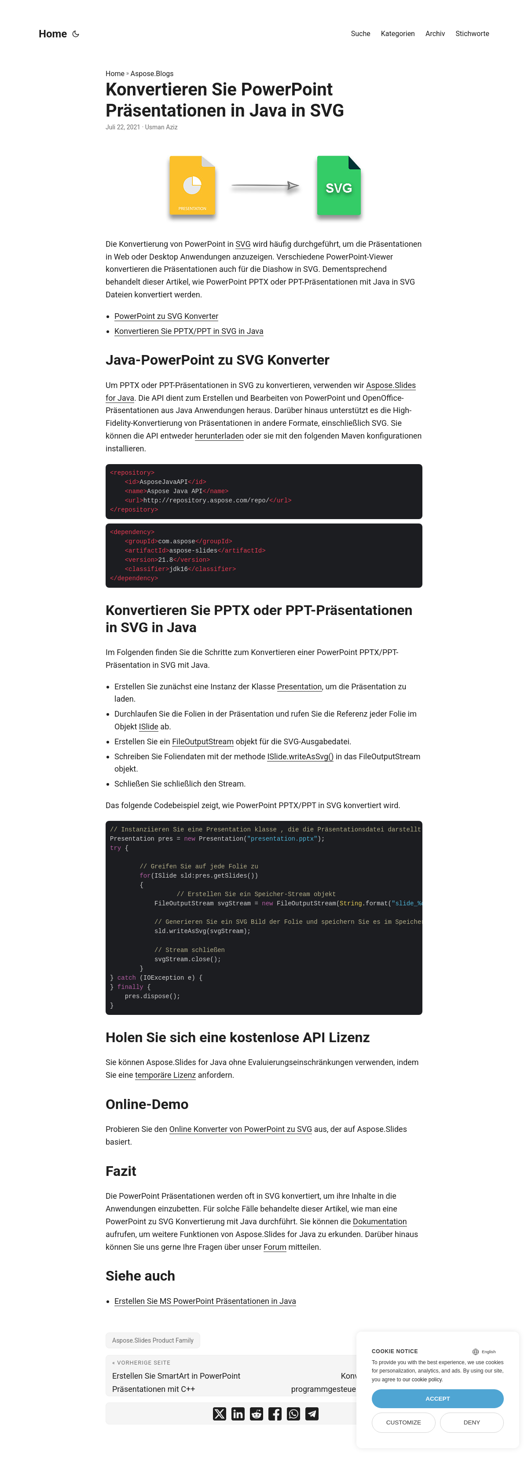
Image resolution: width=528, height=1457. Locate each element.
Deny (472, 1422)
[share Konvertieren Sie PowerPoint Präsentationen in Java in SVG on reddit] (256, 1415)
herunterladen (219, 435)
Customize (403, 1422)
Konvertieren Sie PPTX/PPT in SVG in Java (189, 331)
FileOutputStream (203, 741)
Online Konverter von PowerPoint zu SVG (240, 1129)
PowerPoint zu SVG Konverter (166, 316)
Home (53, 34)
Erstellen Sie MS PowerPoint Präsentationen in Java (205, 1301)
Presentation (299, 686)
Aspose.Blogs (152, 74)
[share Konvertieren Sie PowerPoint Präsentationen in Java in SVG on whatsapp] (293, 1415)
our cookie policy (422, 1379)
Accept (437, 1398)
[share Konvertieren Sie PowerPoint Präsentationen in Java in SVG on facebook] (275, 1415)
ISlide (148, 726)
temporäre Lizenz (165, 1075)
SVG (242, 244)
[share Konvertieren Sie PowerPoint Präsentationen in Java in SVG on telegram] (312, 1415)
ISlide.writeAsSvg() (300, 756)
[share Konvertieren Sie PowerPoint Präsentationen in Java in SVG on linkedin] (238, 1415)
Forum (275, 1247)
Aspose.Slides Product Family (153, 1340)
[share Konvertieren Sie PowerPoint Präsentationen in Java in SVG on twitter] (219, 1415)
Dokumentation (380, 1221)
